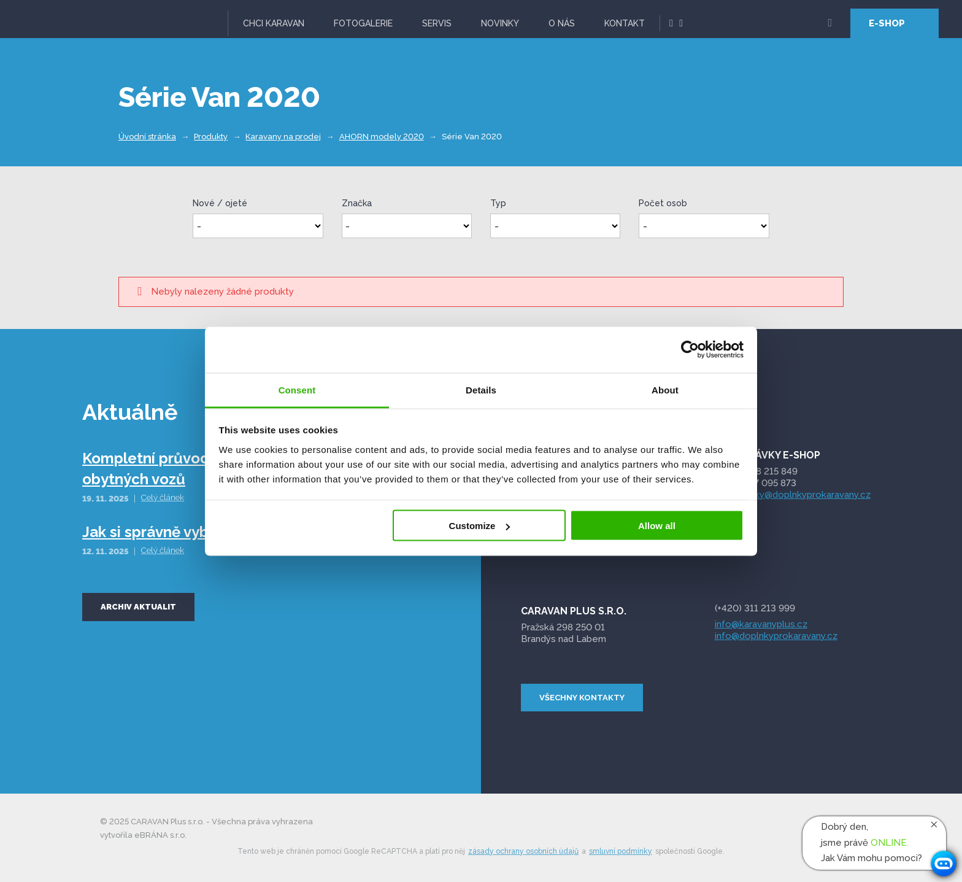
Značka (357, 203)
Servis (437, 23)
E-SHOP (887, 23)
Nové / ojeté (220, 203)
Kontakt (624, 23)
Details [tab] (481, 389)
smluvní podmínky (620, 851)
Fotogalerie (363, 23)
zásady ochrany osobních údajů (523, 851)
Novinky (500, 23)
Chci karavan (273, 23)
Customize (479, 525)
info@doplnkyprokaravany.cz (776, 635)
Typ (498, 203)
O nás (561, 23)
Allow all (656, 525)
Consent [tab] (297, 389)
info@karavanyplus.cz (761, 624)
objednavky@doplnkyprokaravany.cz (793, 494)
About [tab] (665, 389)
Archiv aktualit (138, 606)
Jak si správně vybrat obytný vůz (195, 532)
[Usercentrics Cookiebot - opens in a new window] (690, 350)
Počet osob (663, 203)
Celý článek (162, 497)
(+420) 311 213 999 (755, 608)
